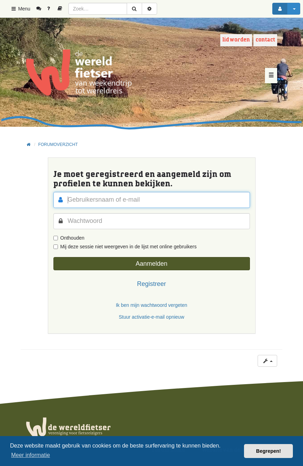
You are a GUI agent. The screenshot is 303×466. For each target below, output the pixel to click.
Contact (265, 40)
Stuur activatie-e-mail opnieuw (151, 317)
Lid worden (236, 40)
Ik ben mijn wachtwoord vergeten (151, 305)
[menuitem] (41, 8)
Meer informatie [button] (30, 455)
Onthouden (68, 238)
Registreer (151, 283)
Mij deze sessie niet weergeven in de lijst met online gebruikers (125, 246)
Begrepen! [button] (268, 451)
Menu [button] (20, 8)
